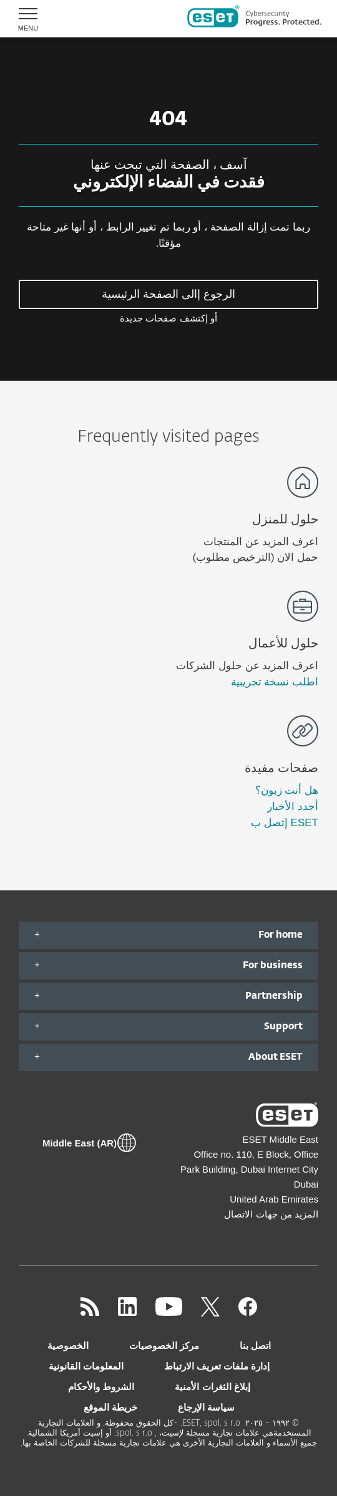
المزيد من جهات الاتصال (271, 1214)
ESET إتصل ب (284, 823)
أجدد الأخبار (292, 806)
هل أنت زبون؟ (286, 790)
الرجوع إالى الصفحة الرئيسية (168, 294)
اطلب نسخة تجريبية (274, 682)
